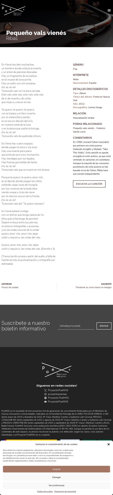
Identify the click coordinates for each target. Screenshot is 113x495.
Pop (75, 69)
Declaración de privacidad (65, 491)
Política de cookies (45, 491)
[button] (108, 444)
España (92, 83)
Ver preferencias (56, 485)
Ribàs (76, 79)
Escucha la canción (89, 184)
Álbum (82, 93)
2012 (82, 104)
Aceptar (56, 469)
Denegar (56, 477)
